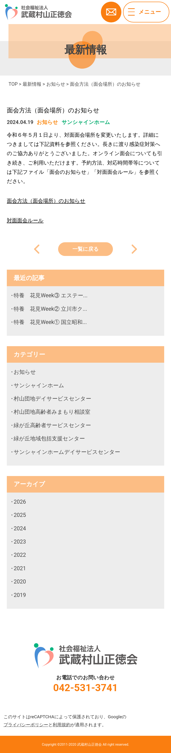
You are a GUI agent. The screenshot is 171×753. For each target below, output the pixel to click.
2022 (20, 555)
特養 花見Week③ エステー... (50, 295)
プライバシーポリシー (26, 724)
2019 (20, 595)
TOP (13, 84)
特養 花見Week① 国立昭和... (50, 322)
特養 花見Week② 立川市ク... (50, 309)
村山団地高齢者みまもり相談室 (52, 411)
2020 (20, 581)
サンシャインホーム (86, 122)
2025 (20, 515)
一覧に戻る (85, 249)
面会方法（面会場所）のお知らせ (46, 201)
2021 (20, 568)
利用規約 (62, 724)
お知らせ (55, 84)
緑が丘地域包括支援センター (49, 438)
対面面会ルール (25, 220)
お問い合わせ (111, 12)
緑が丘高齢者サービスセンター (52, 425)
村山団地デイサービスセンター (52, 398)
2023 (20, 541)
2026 (20, 501)
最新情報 (32, 84)
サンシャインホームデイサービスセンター (67, 452)
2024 (20, 528)
